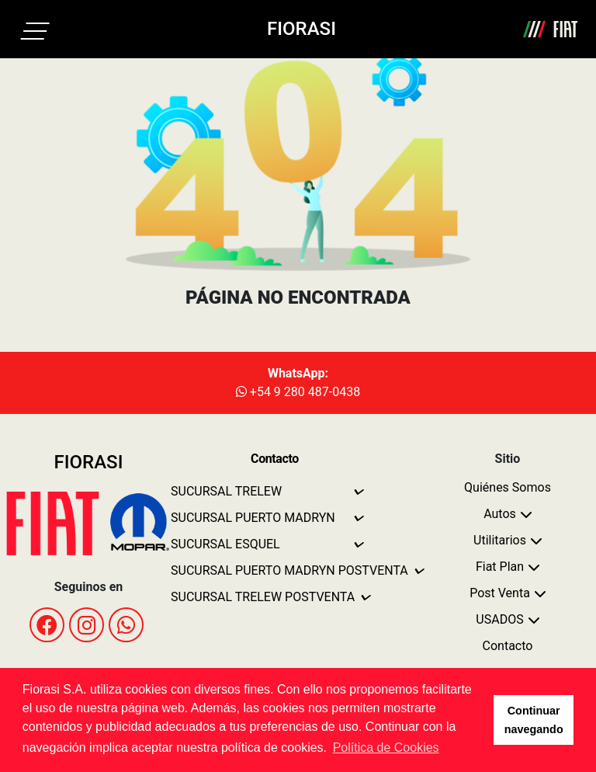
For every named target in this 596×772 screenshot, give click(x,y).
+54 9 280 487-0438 (298, 391)
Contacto (508, 645)
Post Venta (500, 593)
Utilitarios (499, 540)
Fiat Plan (500, 566)
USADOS (499, 619)
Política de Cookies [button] (386, 747)
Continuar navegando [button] (533, 719)
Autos (499, 513)
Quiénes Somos (507, 487)
